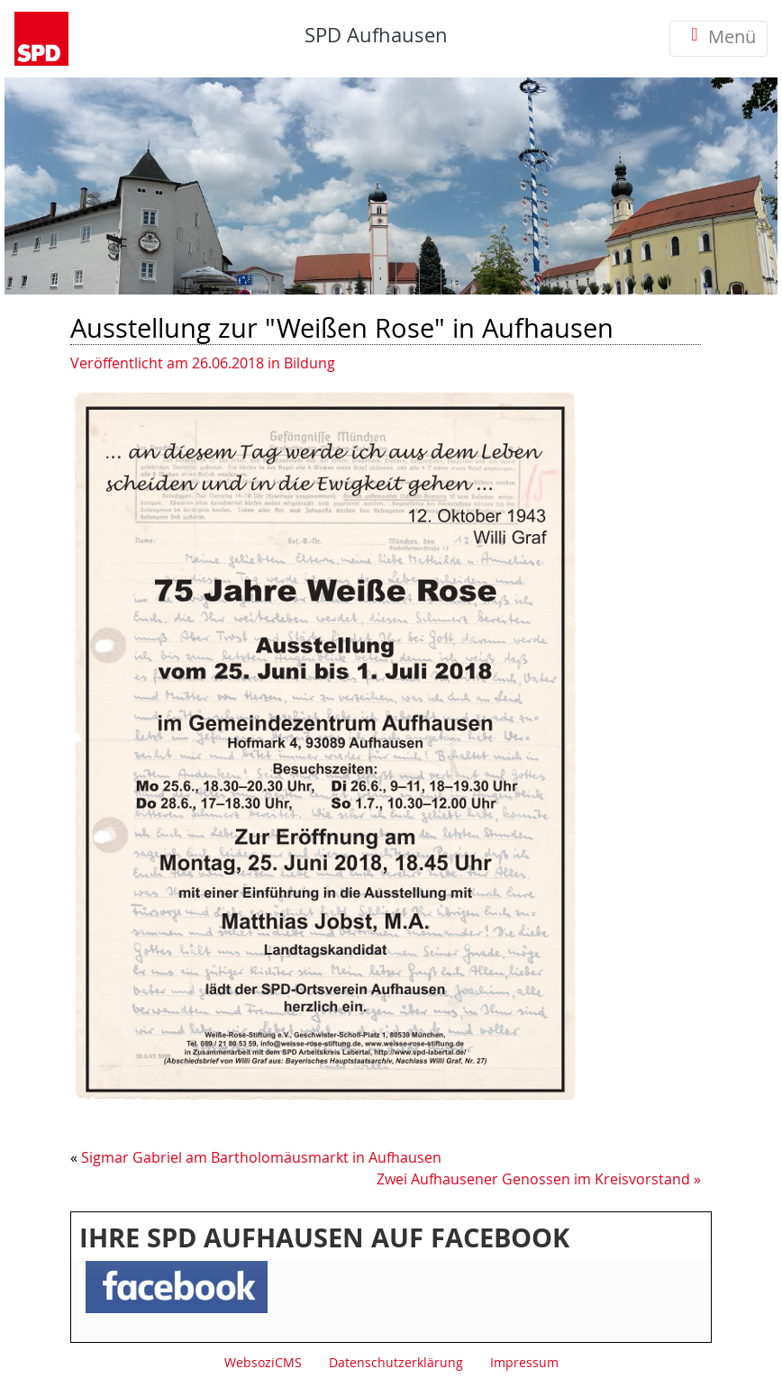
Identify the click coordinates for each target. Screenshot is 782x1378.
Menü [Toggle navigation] (718, 38)
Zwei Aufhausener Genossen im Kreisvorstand (533, 1179)
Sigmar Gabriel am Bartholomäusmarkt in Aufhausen (261, 1157)
